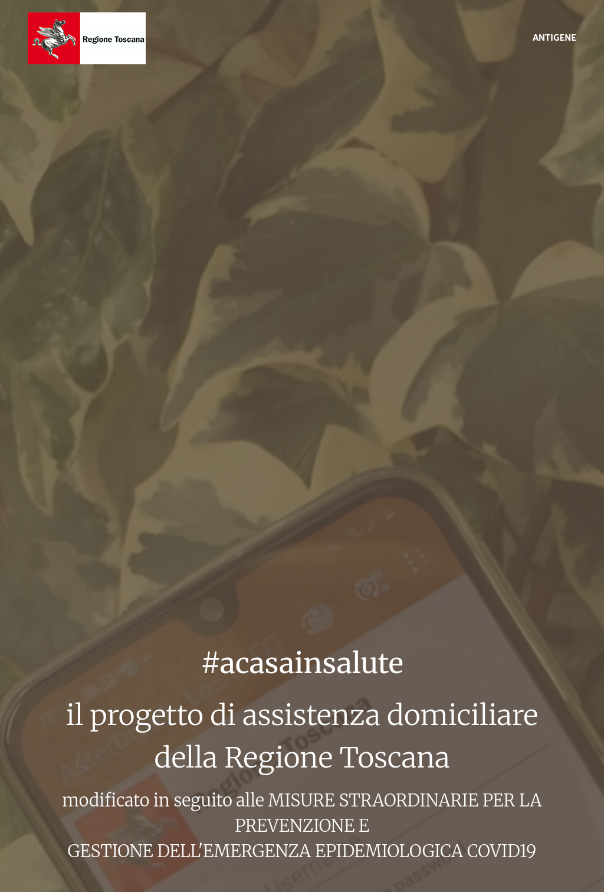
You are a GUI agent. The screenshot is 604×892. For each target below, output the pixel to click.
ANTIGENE (554, 37)
